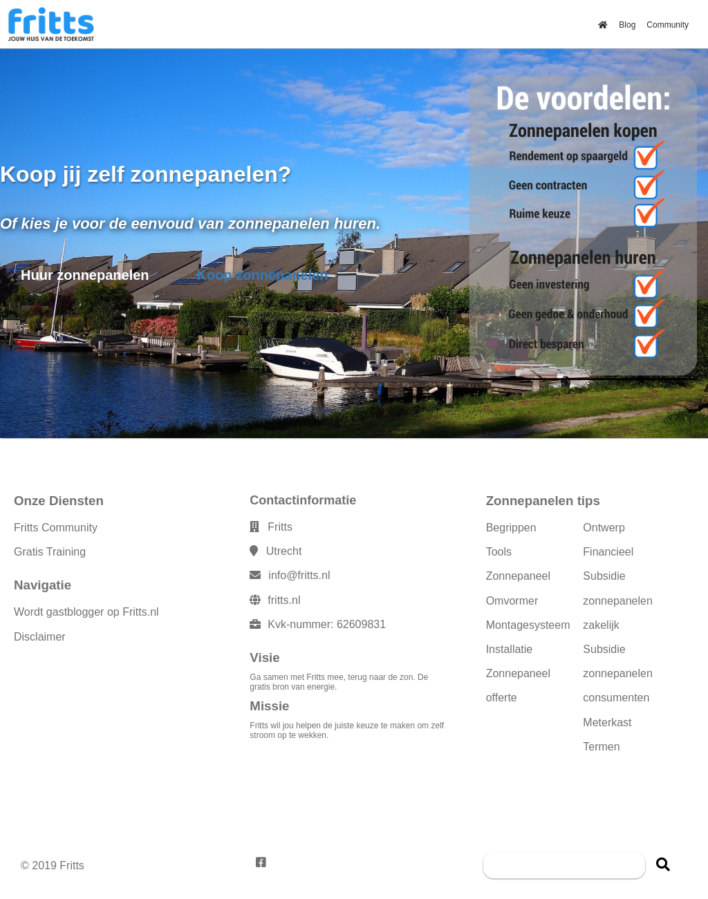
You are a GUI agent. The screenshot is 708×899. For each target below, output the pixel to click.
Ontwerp (603, 527)
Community (667, 25)
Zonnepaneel (518, 576)
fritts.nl (284, 600)
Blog (627, 25)
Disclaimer (40, 637)
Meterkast (607, 722)
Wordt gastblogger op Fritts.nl (86, 612)
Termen (601, 747)
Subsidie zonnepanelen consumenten (618, 673)
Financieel (608, 552)
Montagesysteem (528, 625)
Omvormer (512, 601)
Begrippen (511, 527)
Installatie (509, 649)
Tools (499, 552)
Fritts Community (55, 527)
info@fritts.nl (299, 575)
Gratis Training (50, 552)
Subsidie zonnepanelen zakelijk (618, 600)
